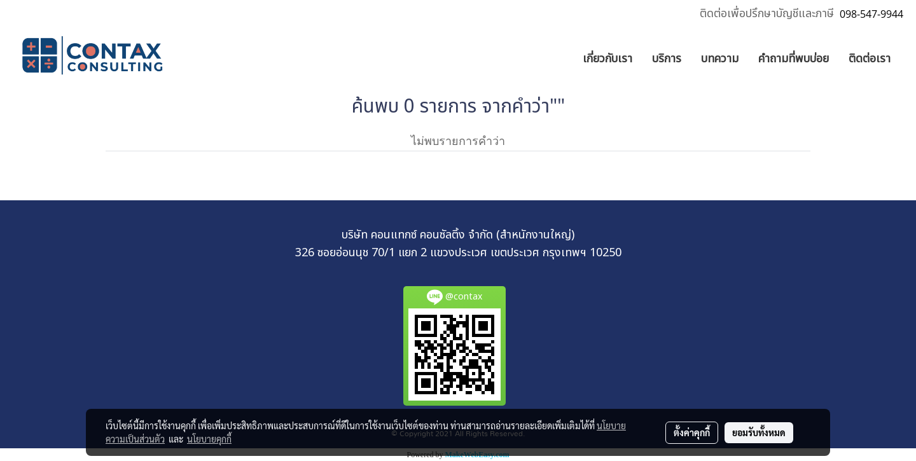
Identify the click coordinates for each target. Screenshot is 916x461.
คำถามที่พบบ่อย (793, 58)
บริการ (666, 58)
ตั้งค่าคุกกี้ (692, 432)
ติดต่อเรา (870, 58)
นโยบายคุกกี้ (209, 438)
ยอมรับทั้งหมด (759, 432)
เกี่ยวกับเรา (607, 58)
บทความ (720, 58)
